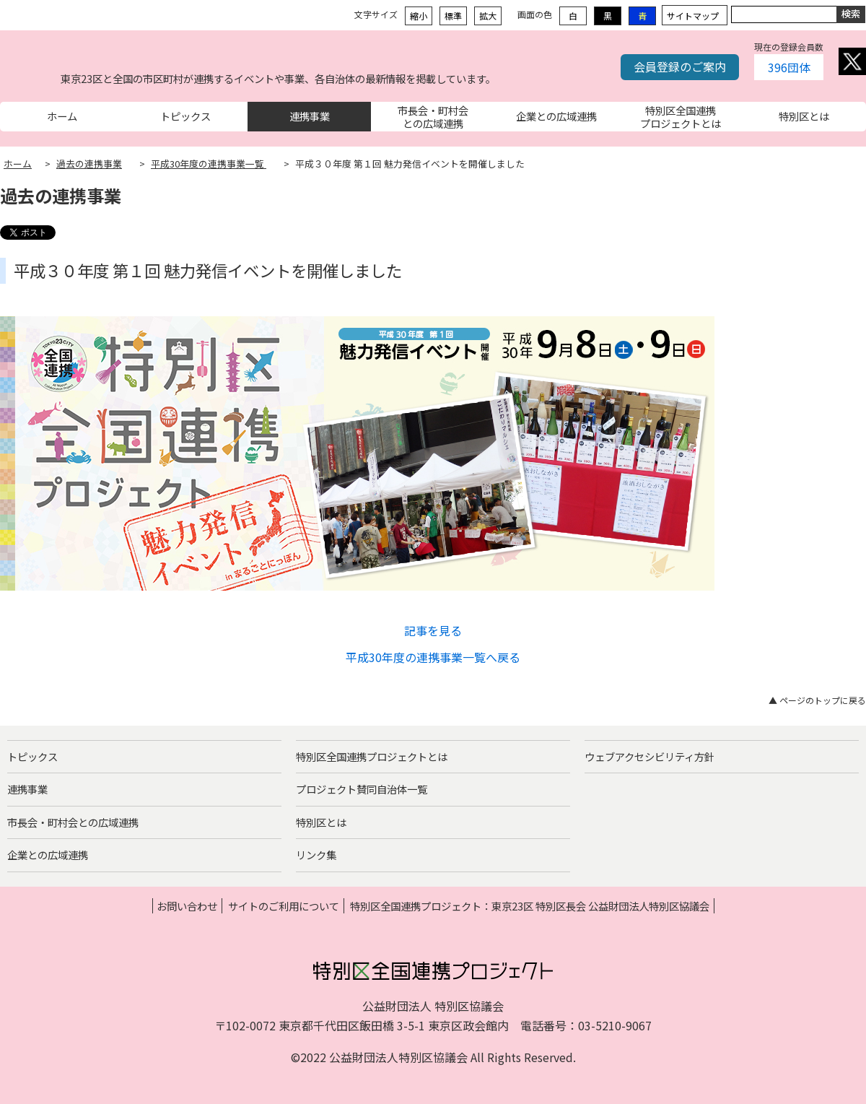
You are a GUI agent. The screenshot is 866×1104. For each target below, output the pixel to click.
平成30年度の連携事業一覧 (208, 163)
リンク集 (316, 854)
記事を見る (433, 630)
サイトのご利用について (283, 905)
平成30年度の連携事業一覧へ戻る (433, 657)
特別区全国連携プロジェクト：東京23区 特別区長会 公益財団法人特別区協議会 (529, 905)
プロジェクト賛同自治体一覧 (361, 788)
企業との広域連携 (47, 854)
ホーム (18, 163)
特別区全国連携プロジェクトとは (371, 756)
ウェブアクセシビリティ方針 (649, 756)
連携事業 (27, 788)
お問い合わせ (187, 905)
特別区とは (321, 822)
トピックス (32, 756)
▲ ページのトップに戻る (817, 700)
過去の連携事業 (89, 163)
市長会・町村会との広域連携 (73, 822)
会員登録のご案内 (680, 66)
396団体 (789, 67)
